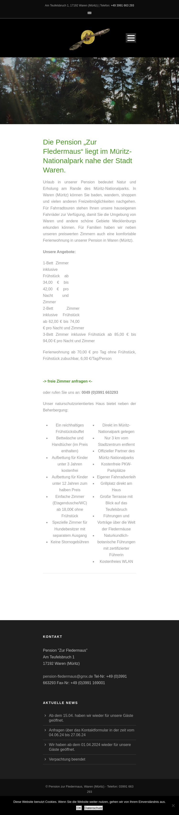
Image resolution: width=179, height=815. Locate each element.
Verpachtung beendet (67, 759)
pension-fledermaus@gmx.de (68, 676)
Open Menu (131, 38)
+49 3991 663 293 (122, 5)
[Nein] (173, 805)
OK (79, 808)
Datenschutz (93, 808)
